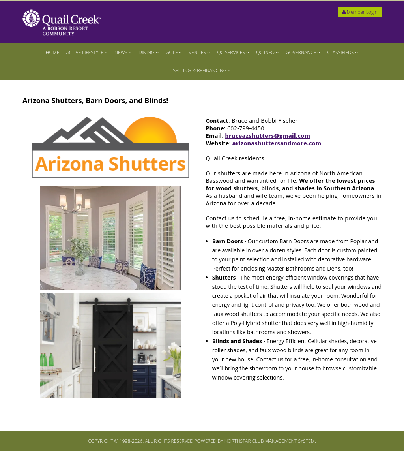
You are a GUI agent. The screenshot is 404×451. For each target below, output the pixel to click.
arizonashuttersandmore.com (276, 143)
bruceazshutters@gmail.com (267, 135)
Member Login (360, 12)
